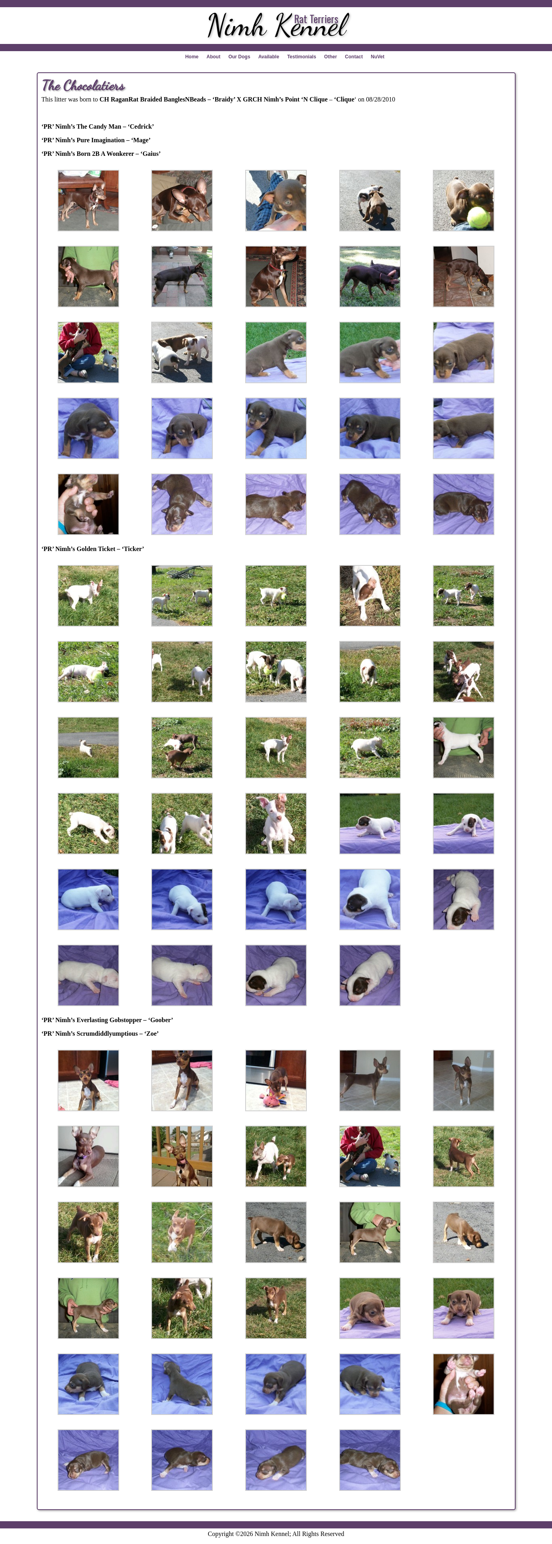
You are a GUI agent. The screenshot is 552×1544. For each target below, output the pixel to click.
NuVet (377, 57)
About (213, 57)
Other (330, 57)
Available (268, 57)
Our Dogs (239, 57)
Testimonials (301, 57)
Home (191, 57)
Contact (354, 57)
